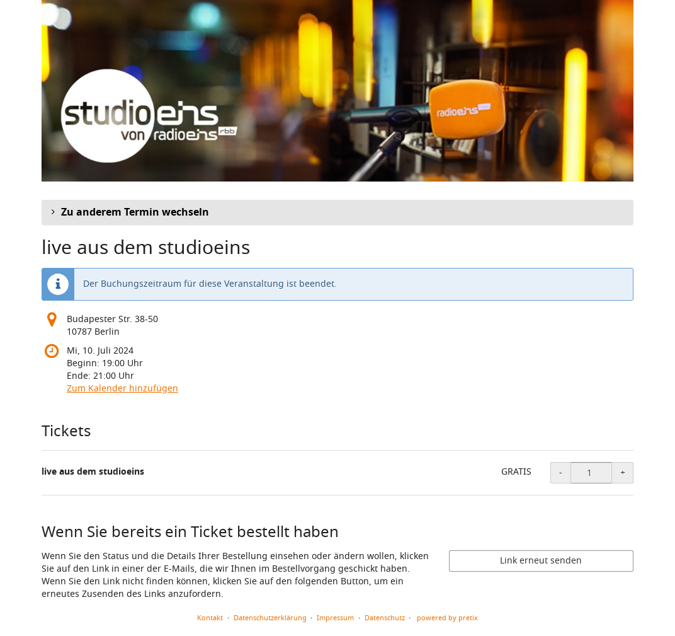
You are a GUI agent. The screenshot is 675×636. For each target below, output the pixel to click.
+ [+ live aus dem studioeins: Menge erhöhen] (622, 472)
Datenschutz (385, 618)
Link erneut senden (541, 560)
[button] (337, 212)
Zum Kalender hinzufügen (122, 388)
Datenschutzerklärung (270, 618)
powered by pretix (447, 618)
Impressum (335, 618)
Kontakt (210, 618)
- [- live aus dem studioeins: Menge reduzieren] (560, 472)
